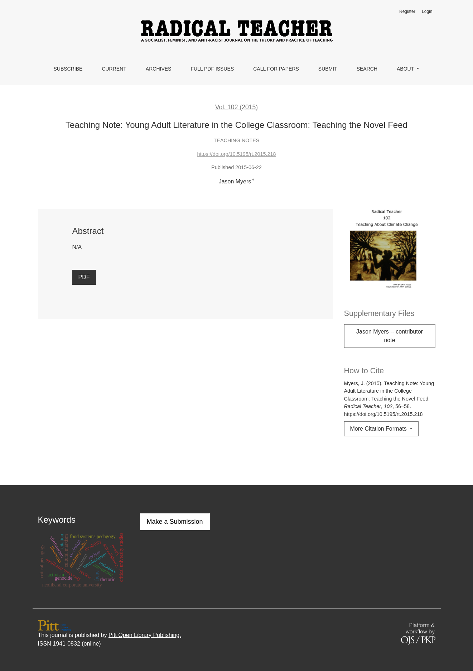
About (406, 69)
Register (407, 11)
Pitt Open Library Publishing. (144, 635)
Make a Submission (175, 521)
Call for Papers (276, 69)
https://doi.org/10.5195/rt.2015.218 (236, 154)
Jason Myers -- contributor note (389, 336)
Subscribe (67, 69)
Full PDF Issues (212, 69)
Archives (159, 69)
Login (427, 11)
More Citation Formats (379, 429)
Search (367, 69)
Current (114, 69)
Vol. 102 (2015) (236, 107)
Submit (327, 69)
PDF (84, 277)
